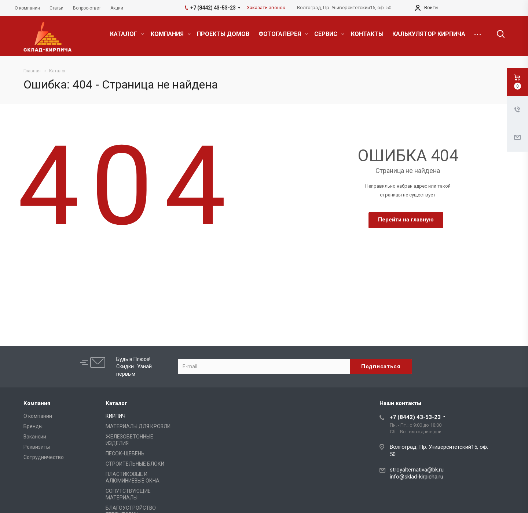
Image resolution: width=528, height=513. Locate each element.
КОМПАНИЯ (171, 33)
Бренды (33, 426)
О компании (37, 416)
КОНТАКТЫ (367, 33)
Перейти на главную (406, 219)
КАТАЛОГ (127, 33)
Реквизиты (36, 447)
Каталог (116, 403)
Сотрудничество (43, 457)
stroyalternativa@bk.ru (417, 469)
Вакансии (34, 437)
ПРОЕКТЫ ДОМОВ (223, 33)
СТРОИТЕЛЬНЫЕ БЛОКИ (135, 464)
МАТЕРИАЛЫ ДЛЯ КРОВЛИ (138, 426)
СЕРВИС (329, 33)
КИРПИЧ (115, 416)
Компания (36, 403)
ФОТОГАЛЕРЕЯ (283, 33)
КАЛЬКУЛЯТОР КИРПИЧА (428, 33)
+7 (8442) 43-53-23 (415, 417)
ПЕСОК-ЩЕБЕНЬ (125, 453)
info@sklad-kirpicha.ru (416, 476)
